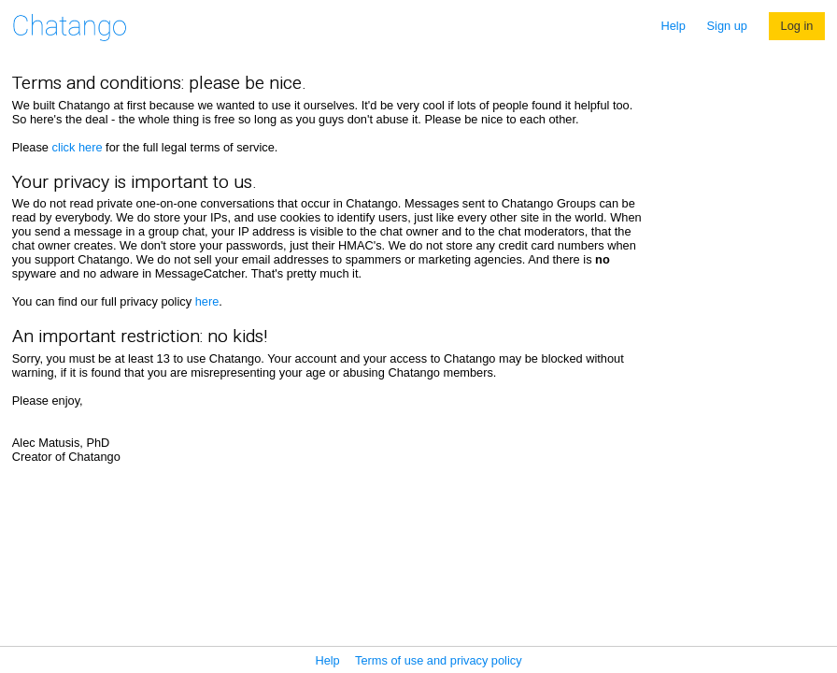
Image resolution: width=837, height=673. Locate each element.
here (207, 301)
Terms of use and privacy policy (438, 660)
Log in (797, 26)
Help (673, 26)
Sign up (727, 26)
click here (76, 147)
